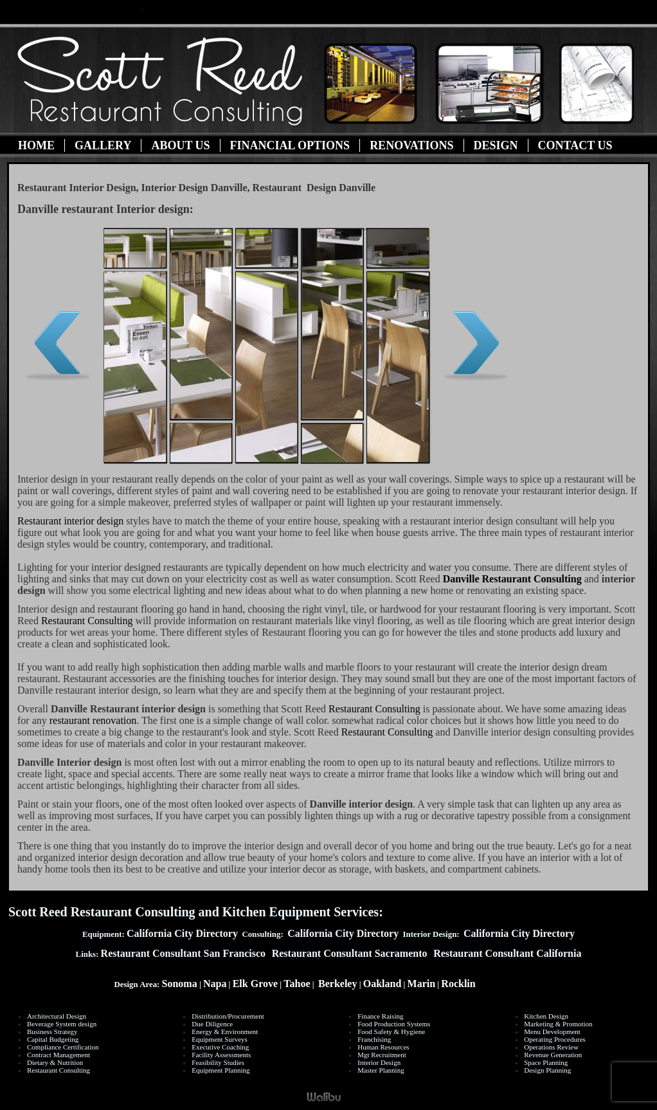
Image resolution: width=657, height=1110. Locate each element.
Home (36, 145)
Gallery (103, 145)
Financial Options (290, 145)
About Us (180, 145)
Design (496, 145)
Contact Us (575, 145)
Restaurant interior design (70, 520)
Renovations (411, 145)
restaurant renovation (93, 720)
